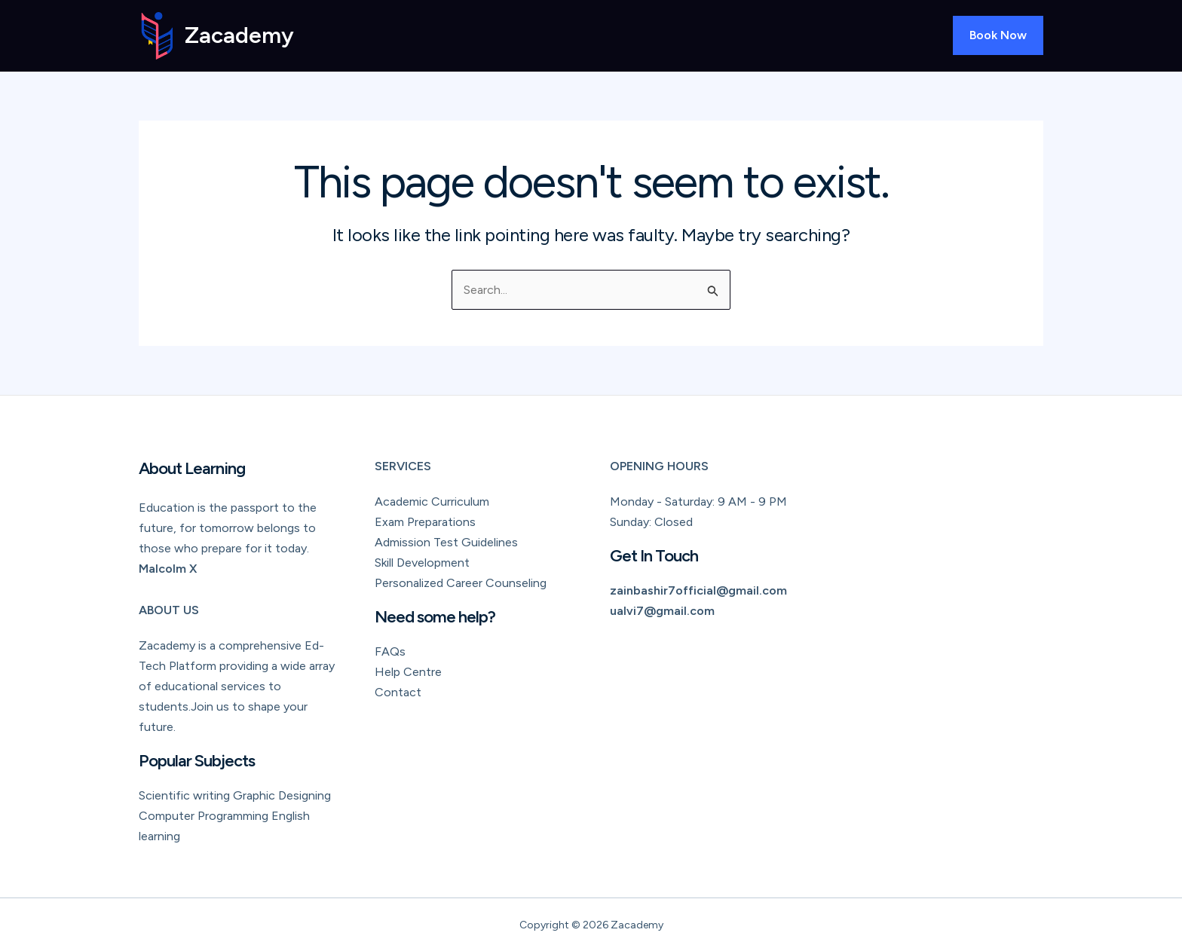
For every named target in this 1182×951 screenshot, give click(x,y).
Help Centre (408, 672)
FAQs (390, 651)
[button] (998, 35)
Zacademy (239, 35)
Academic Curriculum (432, 501)
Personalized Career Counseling (461, 583)
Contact (398, 692)
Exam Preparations (425, 522)
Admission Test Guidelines (446, 542)
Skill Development (422, 562)
